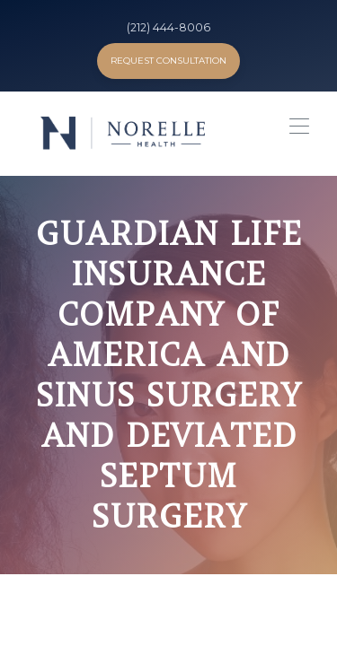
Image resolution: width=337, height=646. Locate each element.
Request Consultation (168, 60)
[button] (295, 132)
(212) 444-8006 (168, 27)
